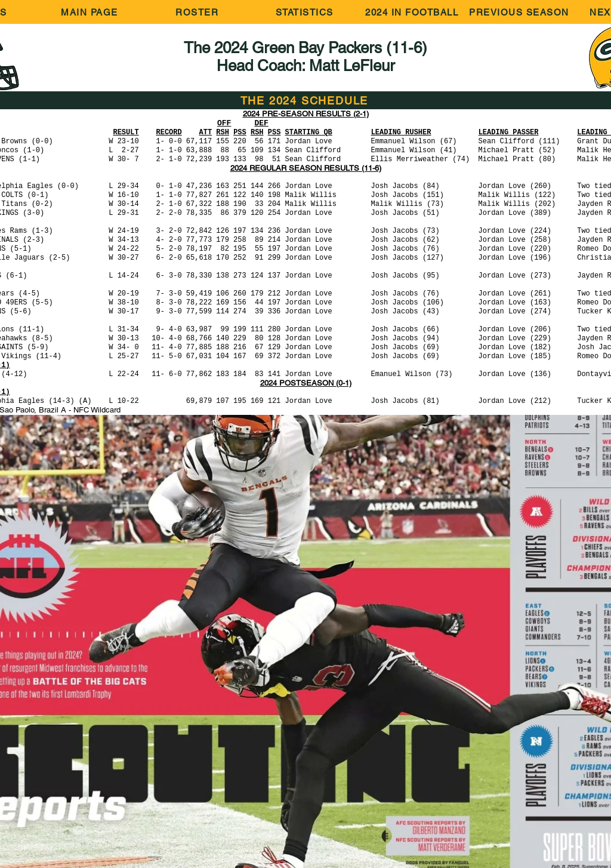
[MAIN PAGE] (90, 12)
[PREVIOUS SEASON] (520, 12)
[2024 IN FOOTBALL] (413, 12)
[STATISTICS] (305, 12)
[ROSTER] (198, 12)
